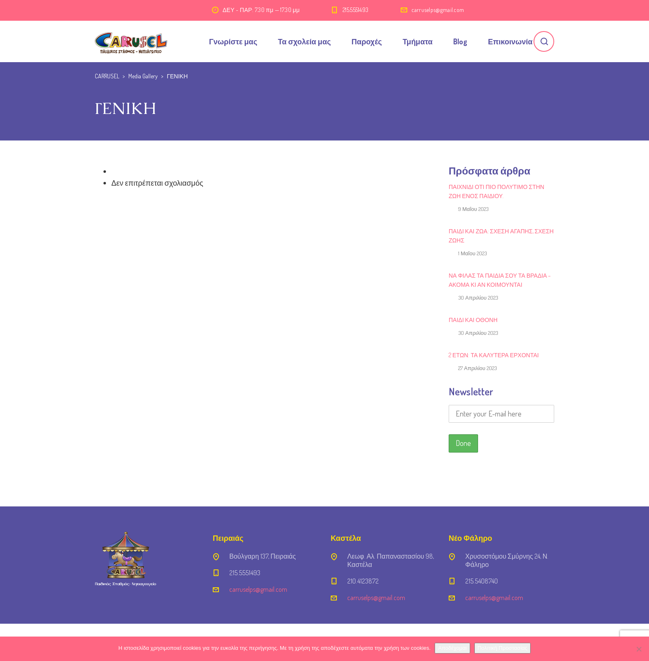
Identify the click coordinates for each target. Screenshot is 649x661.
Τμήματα (418, 41)
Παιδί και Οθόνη (473, 319)
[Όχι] (639, 649)
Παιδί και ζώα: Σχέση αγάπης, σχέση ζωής (501, 236)
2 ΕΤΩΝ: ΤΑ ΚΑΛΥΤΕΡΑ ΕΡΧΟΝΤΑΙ (494, 354)
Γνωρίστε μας (233, 41)
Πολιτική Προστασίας (502, 648)
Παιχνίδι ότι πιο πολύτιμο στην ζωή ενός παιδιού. (496, 191)
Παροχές (366, 41)
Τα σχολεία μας (304, 41)
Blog (460, 41)
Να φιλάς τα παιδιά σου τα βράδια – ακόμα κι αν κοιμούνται (499, 280)
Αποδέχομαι (452, 648)
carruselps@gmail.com (437, 9)
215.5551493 (355, 9)
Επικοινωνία (510, 41)
